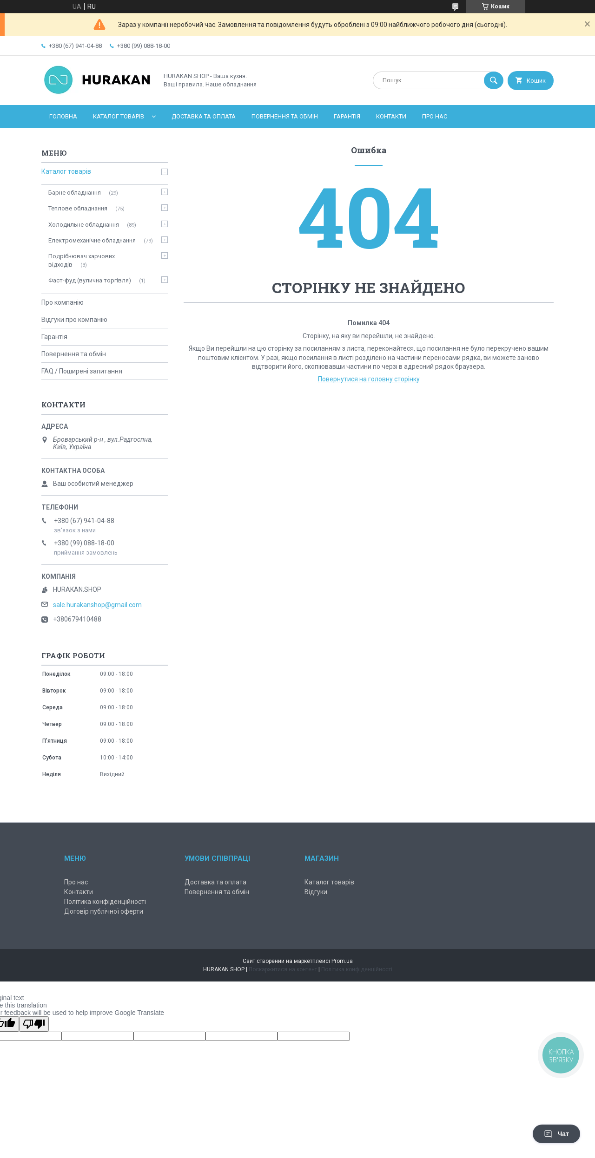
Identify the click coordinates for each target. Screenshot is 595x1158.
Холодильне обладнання (83, 224)
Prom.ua (342, 961)
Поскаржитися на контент (283, 969)
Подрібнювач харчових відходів (81, 260)
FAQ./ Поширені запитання (81, 371)
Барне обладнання (74, 192)
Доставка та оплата (204, 116)
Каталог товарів (118, 116)
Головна (63, 116)
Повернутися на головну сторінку (369, 379)
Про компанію (62, 302)
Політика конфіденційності (105, 901)
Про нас (434, 116)
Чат (556, 1134)
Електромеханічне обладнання (92, 240)
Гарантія (347, 116)
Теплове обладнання (77, 208)
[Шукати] (493, 80)
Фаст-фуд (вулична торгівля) (89, 280)
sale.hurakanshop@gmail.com (97, 604)
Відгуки (315, 892)
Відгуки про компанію (74, 319)
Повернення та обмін (284, 116)
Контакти (391, 116)
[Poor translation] (34, 1024)
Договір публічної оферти (103, 911)
